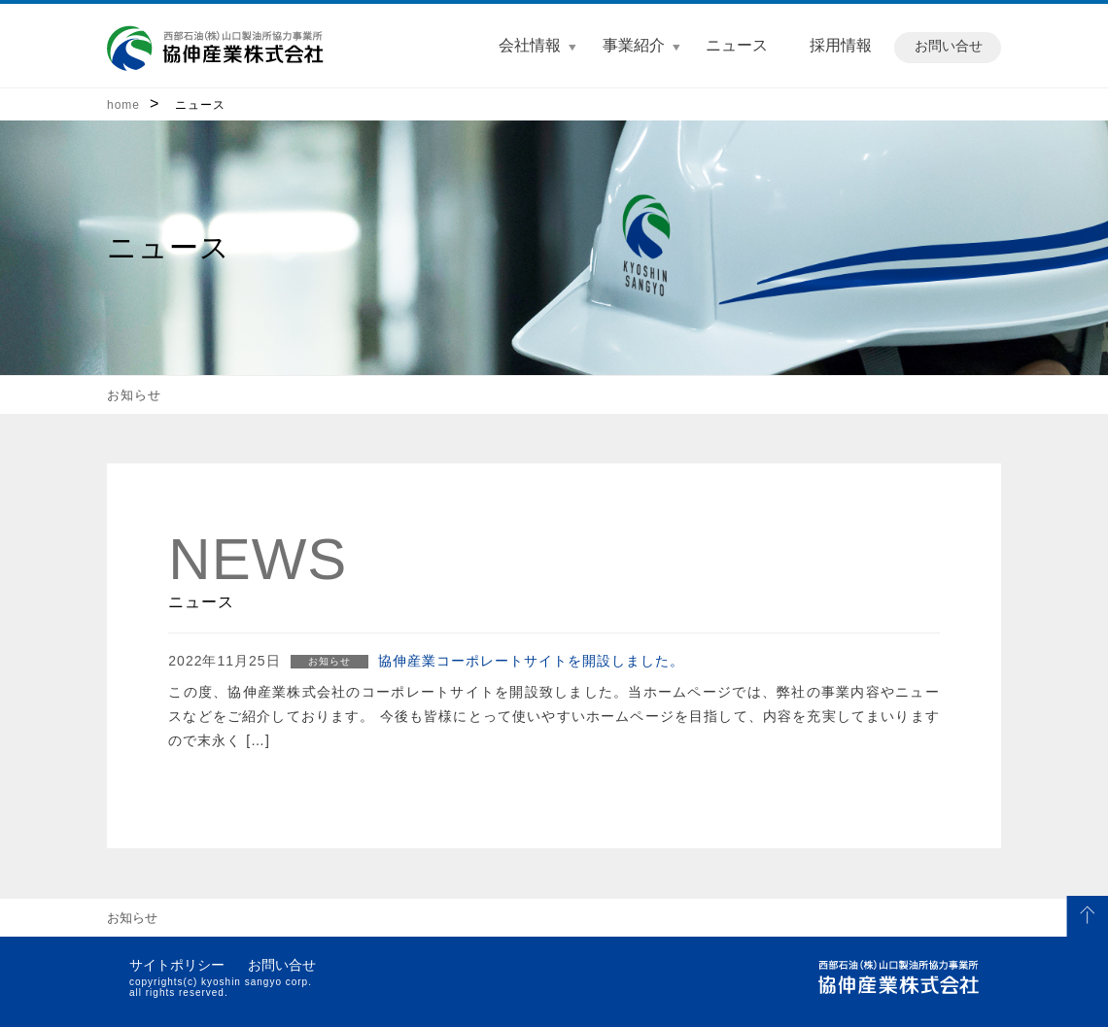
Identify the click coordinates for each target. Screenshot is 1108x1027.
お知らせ (134, 395)
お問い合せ (949, 45)
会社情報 (530, 45)
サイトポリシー (177, 965)
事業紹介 (634, 45)
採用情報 (841, 45)
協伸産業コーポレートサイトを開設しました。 (531, 660)
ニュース (737, 45)
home (123, 105)
